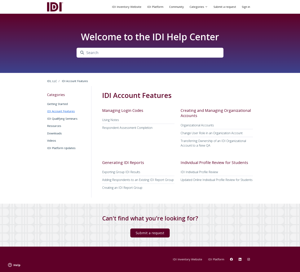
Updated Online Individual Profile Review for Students (217, 180)
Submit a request (225, 7)
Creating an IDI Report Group (122, 188)
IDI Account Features (75, 81)
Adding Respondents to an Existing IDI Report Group (138, 180)
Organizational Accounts (197, 125)
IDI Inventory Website (126, 7)
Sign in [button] (246, 7)
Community (176, 7)
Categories (199, 7)
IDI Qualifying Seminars (62, 118)
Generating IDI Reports (123, 162)
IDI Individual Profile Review (199, 172)
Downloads (54, 133)
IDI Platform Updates (61, 148)
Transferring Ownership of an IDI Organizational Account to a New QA (213, 143)
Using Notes (110, 120)
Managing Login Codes (122, 110)
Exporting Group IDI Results (121, 172)
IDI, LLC (52, 81)
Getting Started (57, 104)
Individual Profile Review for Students (214, 162)
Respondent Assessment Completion (127, 128)
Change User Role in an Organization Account (212, 133)
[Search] (150, 53)
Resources (54, 126)
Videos (51, 140)
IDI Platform (155, 7)
